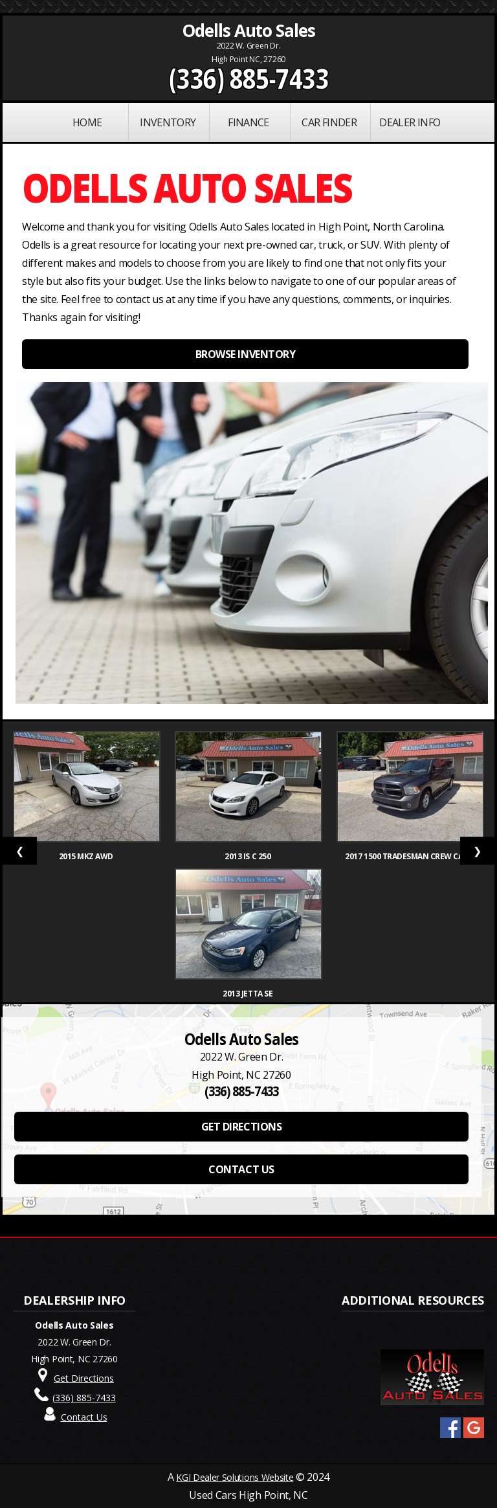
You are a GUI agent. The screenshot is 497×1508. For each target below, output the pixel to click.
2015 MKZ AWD (87, 856)
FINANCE (248, 122)
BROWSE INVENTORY (245, 354)
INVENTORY (167, 122)
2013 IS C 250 (248, 856)
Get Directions (84, 1378)
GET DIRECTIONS (241, 1127)
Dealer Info (409, 122)
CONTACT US (241, 1169)
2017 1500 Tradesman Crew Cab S (410, 856)
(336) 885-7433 (249, 78)
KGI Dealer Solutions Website (234, 1477)
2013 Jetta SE (248, 993)
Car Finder (329, 122)
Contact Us (84, 1417)
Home (87, 122)
